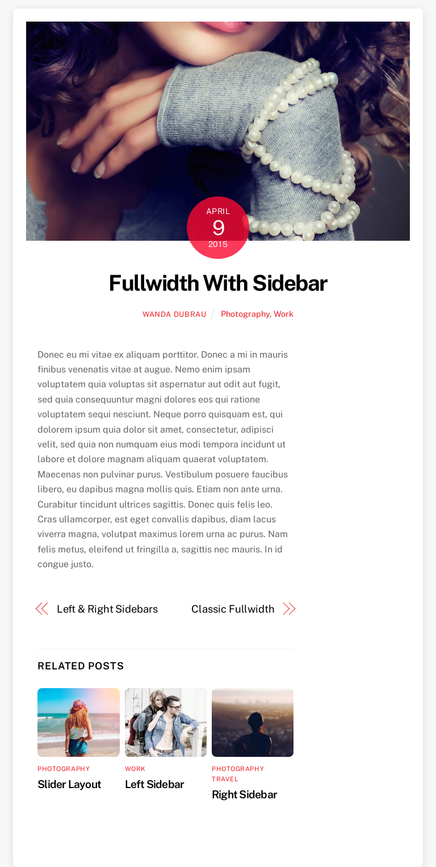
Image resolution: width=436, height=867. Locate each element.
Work (284, 314)
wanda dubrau (174, 314)
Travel (225, 779)
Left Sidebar (155, 784)
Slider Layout (69, 784)
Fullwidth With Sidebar (217, 283)
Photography (245, 314)
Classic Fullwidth (232, 609)
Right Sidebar (244, 794)
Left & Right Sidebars (107, 609)
